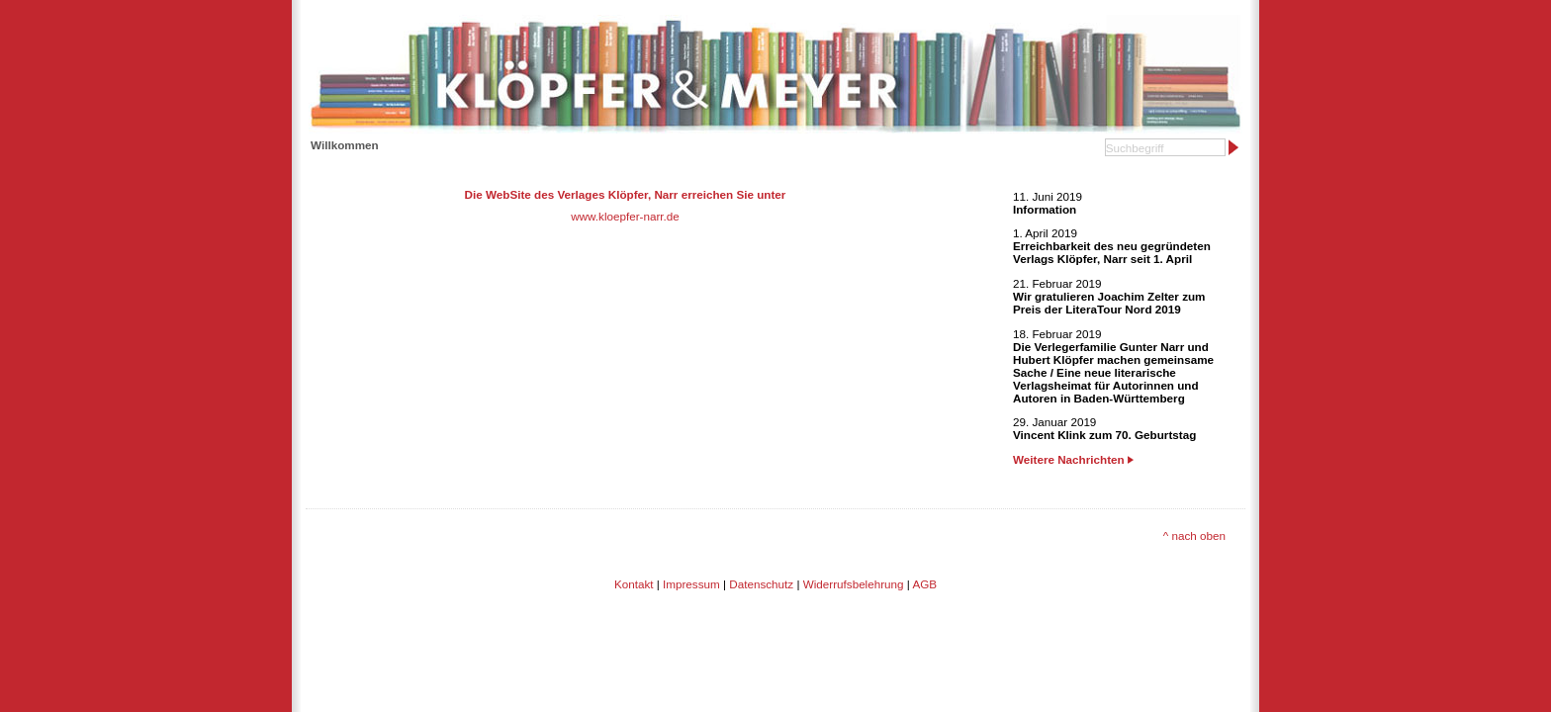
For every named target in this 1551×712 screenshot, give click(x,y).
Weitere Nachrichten (1073, 459)
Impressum (691, 584)
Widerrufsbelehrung (853, 584)
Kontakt (634, 584)
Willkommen (345, 144)
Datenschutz (761, 584)
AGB (924, 584)
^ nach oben (1194, 535)
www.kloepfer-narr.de (625, 216)
